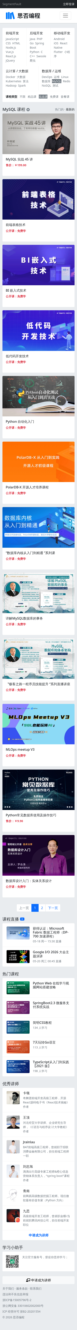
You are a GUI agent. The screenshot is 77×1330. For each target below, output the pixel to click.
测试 (55, 85)
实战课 (43, 97)
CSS (8, 43)
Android (59, 39)
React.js (11, 56)
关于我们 (8, 1288)
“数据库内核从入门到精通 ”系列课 (30, 553)
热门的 (59, 109)
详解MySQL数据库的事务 (24, 618)
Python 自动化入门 (20, 421)
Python (34, 52)
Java (32, 39)
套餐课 (65, 97)
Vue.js (10, 52)
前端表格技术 (15, 224)
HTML (16, 43)
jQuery (10, 60)
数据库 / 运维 (51, 71)
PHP (39, 39)
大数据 (21, 77)
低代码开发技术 (17, 356)
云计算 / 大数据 (17, 71)
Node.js (11, 47)
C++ (32, 56)
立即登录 (69, 4)
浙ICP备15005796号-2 (16, 1300)
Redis (66, 81)
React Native (60, 45)
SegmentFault (11, 4)
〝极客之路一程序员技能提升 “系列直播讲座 (38, 684)
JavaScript (12, 39)
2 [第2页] (42, 908)
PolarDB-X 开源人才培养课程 (27, 487)
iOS (56, 43)
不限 (22, 97)
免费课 (54, 97)
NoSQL (46, 85)
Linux (65, 77)
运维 (57, 77)
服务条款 (22, 1288)
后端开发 (36, 33)
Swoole (41, 56)
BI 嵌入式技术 (16, 290)
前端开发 (12, 33)
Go (32, 43)
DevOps (47, 77)
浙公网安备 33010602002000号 (23, 1306)
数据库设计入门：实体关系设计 (29, 881)
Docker (10, 77)
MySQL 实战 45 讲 (19, 159)
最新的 (70, 109)
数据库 (46, 81)
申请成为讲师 (38, 1235)
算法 (26, 81)
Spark (22, 85)
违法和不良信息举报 (15, 1294)
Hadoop (11, 85)
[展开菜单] (65, 15)
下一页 (53, 908)
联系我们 (35, 1288)
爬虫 (33, 60)
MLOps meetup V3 (20, 749)
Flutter (58, 52)
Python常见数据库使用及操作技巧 (31, 815)
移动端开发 (62, 33)
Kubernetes (13, 81)
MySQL (56, 81)
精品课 (32, 97)
